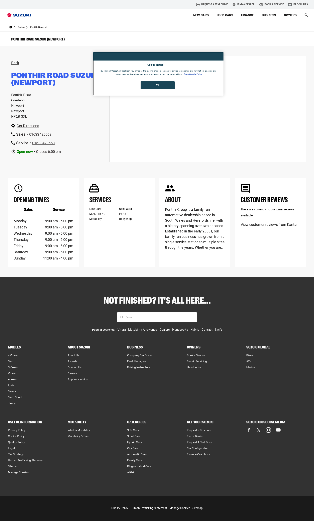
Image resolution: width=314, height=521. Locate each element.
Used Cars (125, 208)
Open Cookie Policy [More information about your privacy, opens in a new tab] (193, 74)
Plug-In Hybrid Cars (139, 466)
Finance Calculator (198, 454)
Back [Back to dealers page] (15, 63)
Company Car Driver (139, 355)
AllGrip (131, 472)
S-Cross (13, 367)
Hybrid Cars (134, 442)
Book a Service (196, 355)
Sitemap (13, 466)
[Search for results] (121, 317)
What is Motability (79, 430)
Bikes (249, 355)
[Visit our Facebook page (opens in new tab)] (248, 430)
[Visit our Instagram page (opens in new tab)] (268, 430)
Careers (72, 373)
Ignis (11, 385)
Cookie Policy (16, 436)
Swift (11, 361)
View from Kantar (269, 224)
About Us (73, 355)
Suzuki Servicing (197, 361)
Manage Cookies (18, 472)
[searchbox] (160, 317)
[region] (158, 74)
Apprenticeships (78, 379)
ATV (248, 361)
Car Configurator (197, 448)
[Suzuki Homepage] (19, 15)
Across (12, 379)
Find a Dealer (243, 4)
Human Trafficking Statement (149, 508)
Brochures (298, 4)
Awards (72, 361)
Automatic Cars (137, 454)
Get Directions (28, 126)
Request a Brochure (199, 430)
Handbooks (194, 367)
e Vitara (13, 355)
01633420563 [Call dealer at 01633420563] (40, 134)
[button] (306, 15)
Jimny (12, 403)
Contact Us (75, 367)
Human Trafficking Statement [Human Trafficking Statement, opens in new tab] (26, 460)
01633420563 (43, 143)
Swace (12, 391)
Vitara (12, 373)
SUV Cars (133, 430)
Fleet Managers (136, 361)
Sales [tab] (28, 209)
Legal (11, 448)
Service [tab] (59, 209)
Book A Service (271, 4)
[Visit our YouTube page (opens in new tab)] (278, 430)
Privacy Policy (16, 430)
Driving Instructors (138, 367)
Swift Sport (15, 397)
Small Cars (133, 436)
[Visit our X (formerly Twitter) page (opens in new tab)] (258, 430)
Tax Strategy (16, 454)
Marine (250, 367)
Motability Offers (78, 436)
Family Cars (134, 460)
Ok (157, 85)
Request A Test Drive (212, 4)
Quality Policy (16, 442)
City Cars (132, 448)
